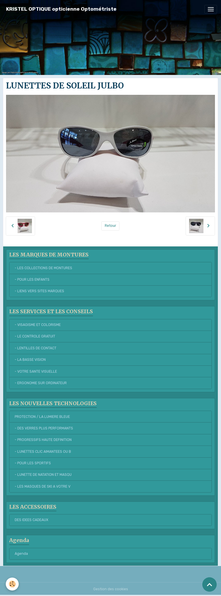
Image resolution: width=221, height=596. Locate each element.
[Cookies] (12, 584)
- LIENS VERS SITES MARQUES (39, 291)
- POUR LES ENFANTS (32, 280)
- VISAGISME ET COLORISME (38, 325)
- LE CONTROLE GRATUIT (35, 336)
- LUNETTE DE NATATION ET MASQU (43, 475)
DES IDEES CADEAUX (31, 520)
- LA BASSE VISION (30, 360)
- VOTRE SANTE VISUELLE (36, 371)
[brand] (61, 9)
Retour (110, 226)
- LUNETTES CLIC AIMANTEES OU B (43, 452)
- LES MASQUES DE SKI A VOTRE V (43, 486)
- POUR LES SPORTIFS (33, 463)
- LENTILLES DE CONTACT (35, 348)
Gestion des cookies (110, 589)
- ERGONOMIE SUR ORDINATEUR (41, 383)
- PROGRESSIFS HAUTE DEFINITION (43, 440)
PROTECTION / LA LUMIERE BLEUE (42, 417)
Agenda (21, 554)
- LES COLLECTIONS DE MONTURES (43, 268)
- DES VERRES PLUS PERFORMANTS (44, 428)
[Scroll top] (209, 584)
